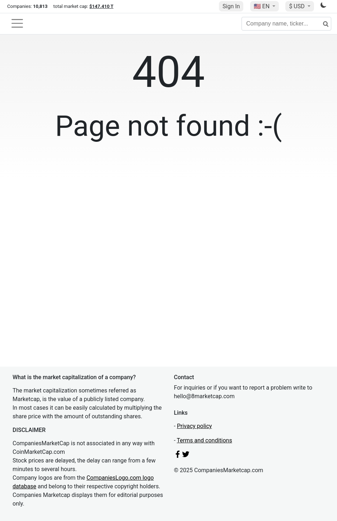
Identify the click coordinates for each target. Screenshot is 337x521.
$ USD (297, 6)
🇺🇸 (262, 6)
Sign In (231, 6)
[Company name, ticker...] (286, 24)
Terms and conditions (204, 440)
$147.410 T (101, 6)
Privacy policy (194, 426)
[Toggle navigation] (17, 23)
